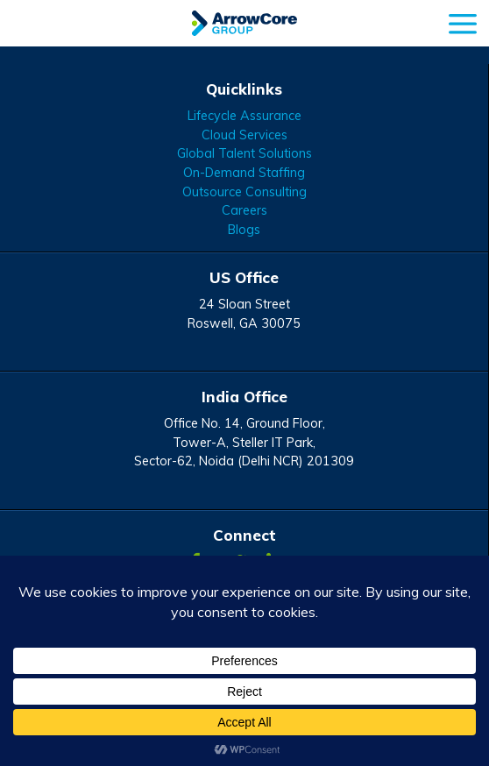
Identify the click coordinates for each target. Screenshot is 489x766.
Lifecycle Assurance (244, 116)
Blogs (244, 230)
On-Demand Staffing (244, 173)
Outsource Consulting (244, 192)
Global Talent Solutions (244, 153)
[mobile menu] (463, 21)
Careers (244, 210)
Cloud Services (244, 135)
